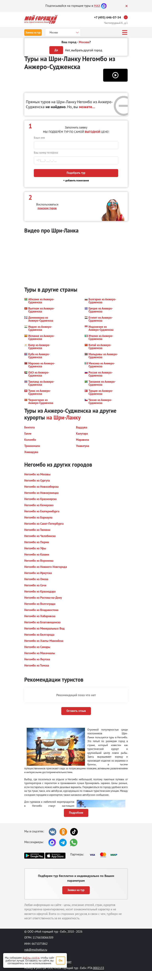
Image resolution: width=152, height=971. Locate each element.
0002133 (98, 968)
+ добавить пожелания (76, 180)
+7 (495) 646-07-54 (107, 17)
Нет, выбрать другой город (83, 50)
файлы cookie (30, 957)
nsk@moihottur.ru (35, 950)
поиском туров (47, 208)
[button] (115, 75)
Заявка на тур (33, 32)
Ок (60, 960)
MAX (97, 6)
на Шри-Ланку (63, 417)
